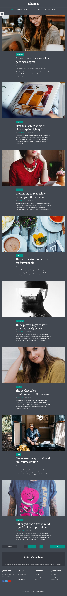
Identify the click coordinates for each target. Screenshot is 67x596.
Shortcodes (37, 574)
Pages (39, 9)
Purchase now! (54, 579)
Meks (28, 591)
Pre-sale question (55, 577)
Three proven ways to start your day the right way (32, 326)
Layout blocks (21, 579)
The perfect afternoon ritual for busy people (32, 261)
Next (57, 546)
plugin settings (57, 564)
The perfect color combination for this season (33, 392)
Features (46, 9)
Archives (26, 9)
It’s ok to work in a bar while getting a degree (33, 60)
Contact (36, 579)
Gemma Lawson (21, 132)
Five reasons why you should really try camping (33, 460)
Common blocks (22, 574)
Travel (18, 454)
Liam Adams (20, 65)
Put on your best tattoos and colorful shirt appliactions (33, 525)
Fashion (19, 387)
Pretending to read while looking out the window (31, 195)
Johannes (33, 4)
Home (11, 9)
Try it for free (54, 574)
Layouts (19, 9)
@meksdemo (37, 556)
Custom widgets (38, 577)
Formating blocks (22, 577)
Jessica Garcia (20, 397)
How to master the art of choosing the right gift (30, 127)
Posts (33, 9)
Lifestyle (19, 122)
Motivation (20, 54)
